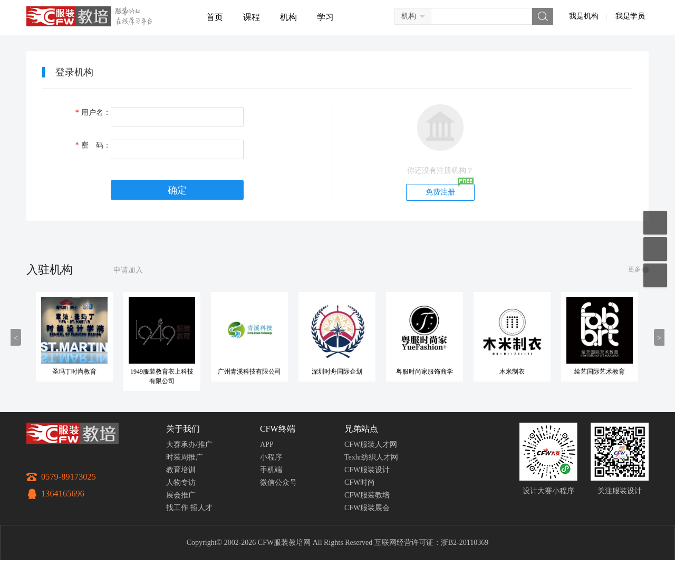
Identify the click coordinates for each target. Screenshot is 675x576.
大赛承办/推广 (189, 444)
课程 (251, 17)
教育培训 (181, 470)
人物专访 (181, 482)
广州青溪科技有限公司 (261, 371)
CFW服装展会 (367, 508)
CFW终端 (277, 428)
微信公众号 (278, 482)
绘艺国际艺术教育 (611, 371)
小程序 (271, 457)
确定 (177, 190)
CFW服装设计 (367, 470)
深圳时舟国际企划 (348, 371)
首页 (214, 17)
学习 (325, 17)
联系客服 (655, 249)
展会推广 (181, 495)
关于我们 (183, 428)
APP (267, 444)
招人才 (201, 508)
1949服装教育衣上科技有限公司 (173, 376)
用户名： (93, 112)
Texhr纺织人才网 (371, 457)
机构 (288, 17)
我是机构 (584, 16)
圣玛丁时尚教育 (86, 371)
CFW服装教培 (367, 495)
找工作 (177, 508)
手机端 (271, 470)
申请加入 (128, 270)
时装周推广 (184, 457)
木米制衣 (523, 371)
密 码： (93, 145)
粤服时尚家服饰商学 (436, 371)
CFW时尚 (359, 482)
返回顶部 (655, 275)
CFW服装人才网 (370, 444)
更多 (634, 269)
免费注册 (440, 192)
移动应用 (655, 223)
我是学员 (630, 16)
